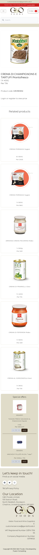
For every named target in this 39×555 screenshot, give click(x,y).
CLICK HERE (31, 5)
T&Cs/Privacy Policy (10, 488)
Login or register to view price (14, 98)
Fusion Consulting (19, 551)
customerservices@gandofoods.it (19, 2)
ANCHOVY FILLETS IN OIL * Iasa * (19, 454)
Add (24, 430)
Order (33, 11)
